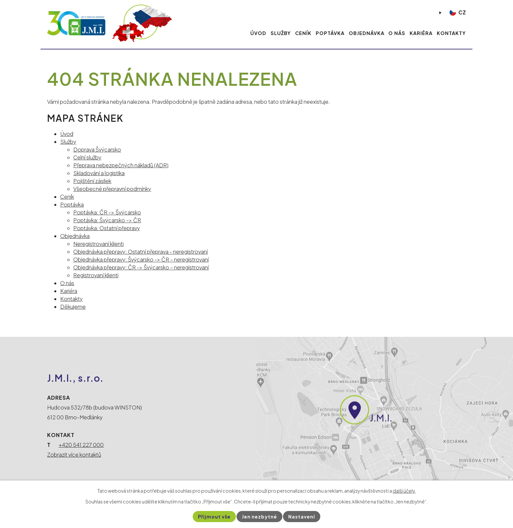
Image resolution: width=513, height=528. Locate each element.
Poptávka (330, 33)
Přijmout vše (214, 516)
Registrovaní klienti (95, 275)
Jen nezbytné (259, 516)
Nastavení (301, 516)
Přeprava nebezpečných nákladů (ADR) (120, 165)
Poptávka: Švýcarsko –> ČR (107, 220)
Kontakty (451, 33)
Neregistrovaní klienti (98, 243)
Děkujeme (73, 306)
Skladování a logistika (99, 173)
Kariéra (421, 33)
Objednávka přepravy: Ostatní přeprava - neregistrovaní (140, 251)
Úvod (258, 33)
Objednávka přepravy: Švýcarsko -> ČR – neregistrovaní (141, 259)
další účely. (404, 491)
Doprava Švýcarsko (97, 149)
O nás (396, 33)
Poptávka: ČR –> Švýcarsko (107, 212)
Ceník (303, 33)
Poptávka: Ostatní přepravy (106, 228)
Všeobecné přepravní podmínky (112, 188)
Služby (281, 33)
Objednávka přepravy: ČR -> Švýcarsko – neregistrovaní (141, 267)
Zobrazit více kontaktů (74, 454)
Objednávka (366, 33)
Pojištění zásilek (92, 180)
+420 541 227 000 (81, 444)
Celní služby (87, 157)
